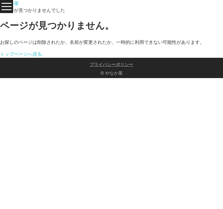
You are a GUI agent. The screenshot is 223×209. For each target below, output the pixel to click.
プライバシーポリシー (111, 64)
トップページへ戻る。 (23, 54)
